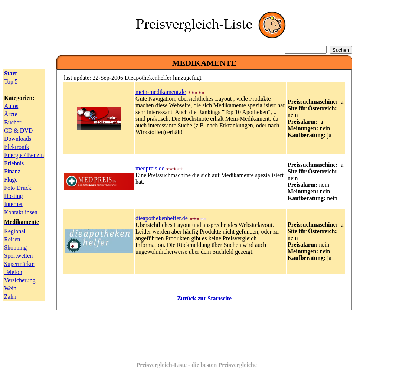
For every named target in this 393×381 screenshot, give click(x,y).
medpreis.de (149, 168)
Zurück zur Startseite (204, 298)
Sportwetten (18, 256)
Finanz (12, 171)
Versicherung (19, 280)
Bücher (12, 122)
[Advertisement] (204, 333)
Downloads (17, 139)
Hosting (13, 196)
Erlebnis (14, 163)
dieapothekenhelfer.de (161, 218)
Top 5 (11, 81)
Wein (10, 288)
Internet (13, 204)
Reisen (12, 239)
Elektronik (16, 147)
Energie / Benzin (24, 155)
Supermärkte (19, 264)
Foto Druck (17, 188)
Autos (11, 106)
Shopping (15, 247)
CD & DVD (18, 130)
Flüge (10, 179)
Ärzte (10, 114)
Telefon (13, 272)
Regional (15, 231)
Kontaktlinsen (20, 212)
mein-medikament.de (160, 92)
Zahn (10, 296)
